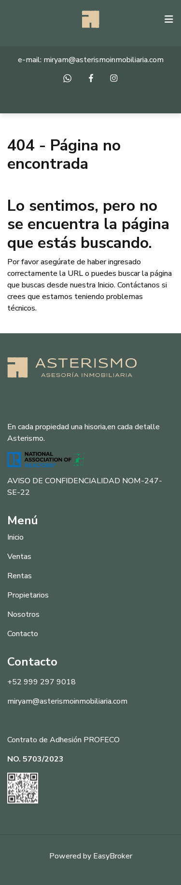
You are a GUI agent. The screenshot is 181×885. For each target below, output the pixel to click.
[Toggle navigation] (169, 19)
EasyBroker (112, 856)
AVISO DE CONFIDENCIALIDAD (63, 481)
